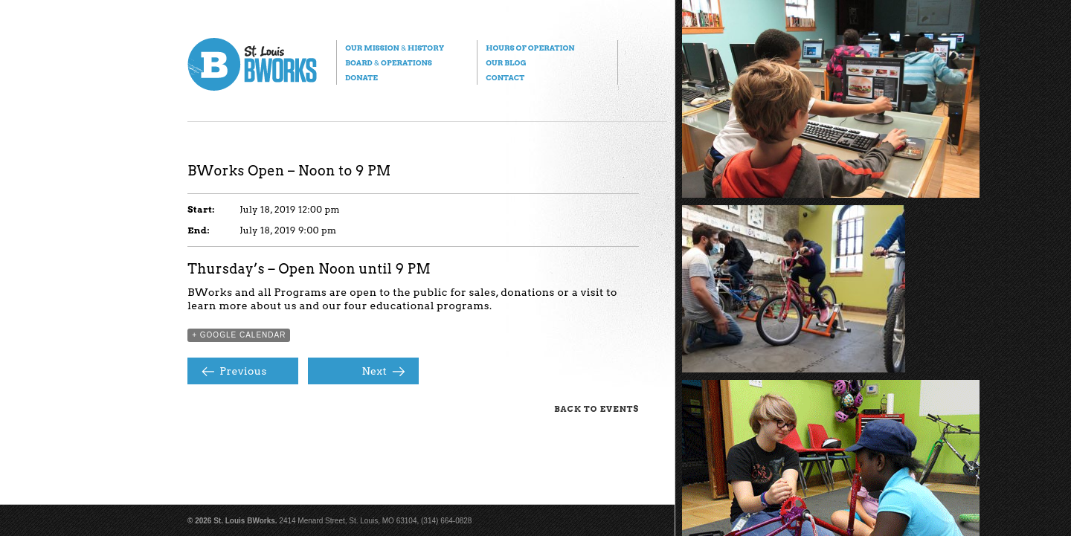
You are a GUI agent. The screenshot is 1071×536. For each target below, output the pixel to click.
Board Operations (388, 62)
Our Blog (506, 62)
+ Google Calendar (239, 335)
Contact (505, 77)
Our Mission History (394, 47)
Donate (361, 77)
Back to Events (596, 409)
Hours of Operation (530, 47)
